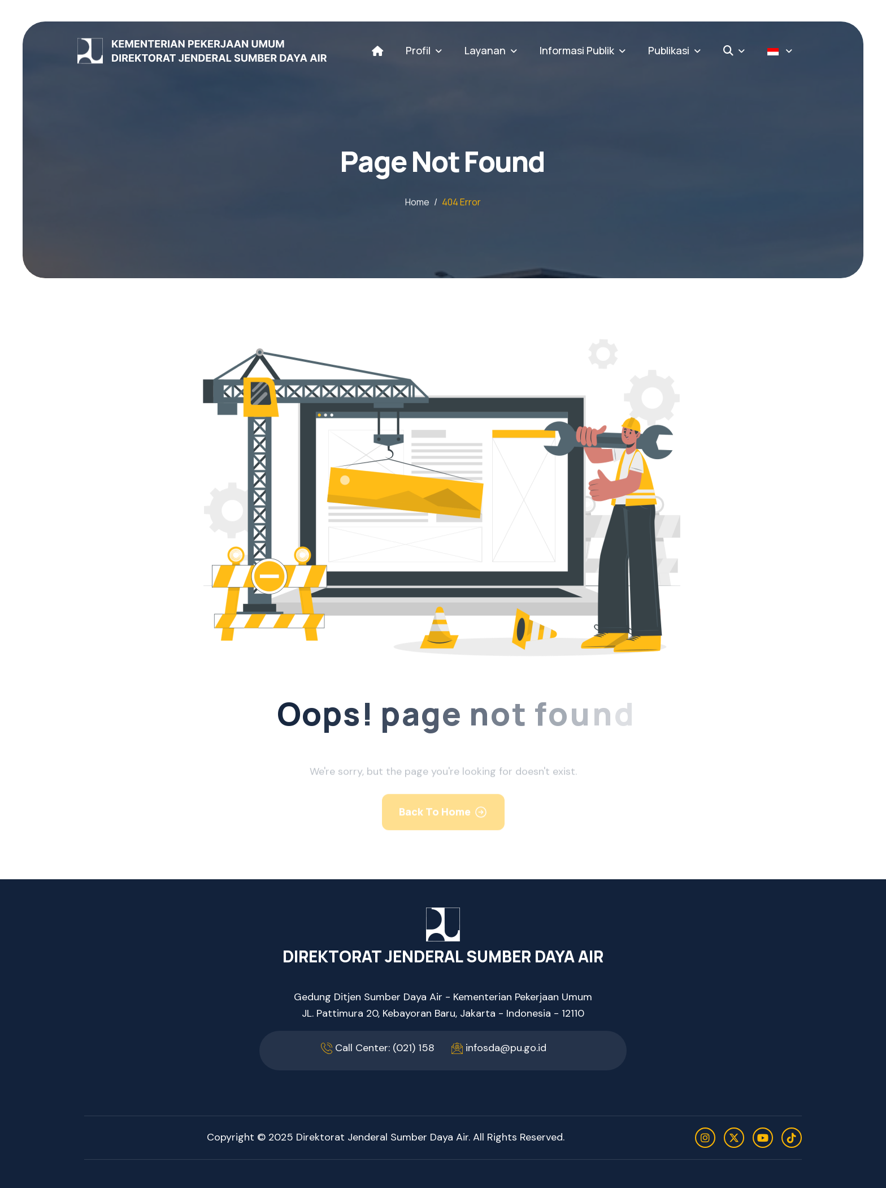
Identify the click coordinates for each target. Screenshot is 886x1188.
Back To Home (435, 821)
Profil (418, 50)
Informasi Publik (577, 50)
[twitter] (734, 1137)
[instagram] (705, 1137)
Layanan (485, 50)
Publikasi (668, 50)
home (417, 203)
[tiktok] (791, 1137)
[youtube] (763, 1137)
